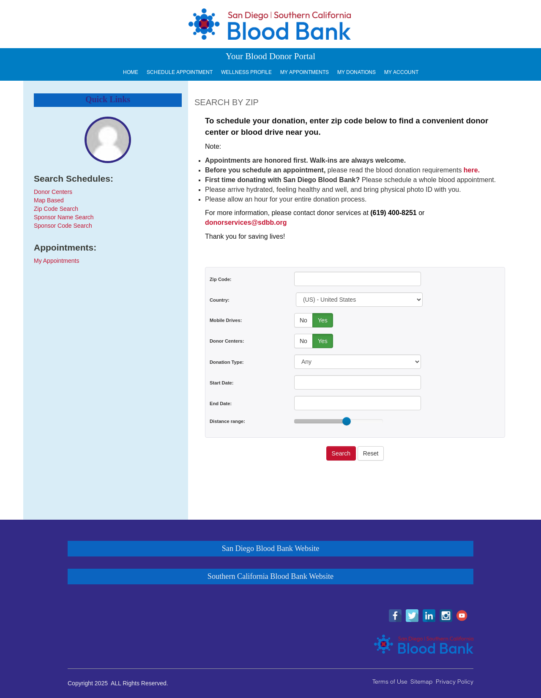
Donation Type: (227, 362)
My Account (401, 72)
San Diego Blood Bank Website (271, 548)
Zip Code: (221, 279)
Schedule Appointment (180, 72)
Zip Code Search (56, 208)
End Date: (221, 403)
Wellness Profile (246, 72)
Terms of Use (389, 681)
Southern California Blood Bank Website (270, 576)
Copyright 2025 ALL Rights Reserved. (118, 683)
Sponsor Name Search (64, 217)
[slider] (346, 421)
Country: (220, 300)
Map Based (49, 200)
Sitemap (421, 681)
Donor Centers (53, 191)
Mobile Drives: (226, 320)
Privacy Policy (454, 681)
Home (130, 72)
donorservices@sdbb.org (246, 222)
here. (472, 170)
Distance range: (227, 421)
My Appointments (304, 72)
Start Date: (222, 382)
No (303, 320)
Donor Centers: (227, 341)
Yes (323, 320)
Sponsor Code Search (63, 225)
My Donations (356, 72)
